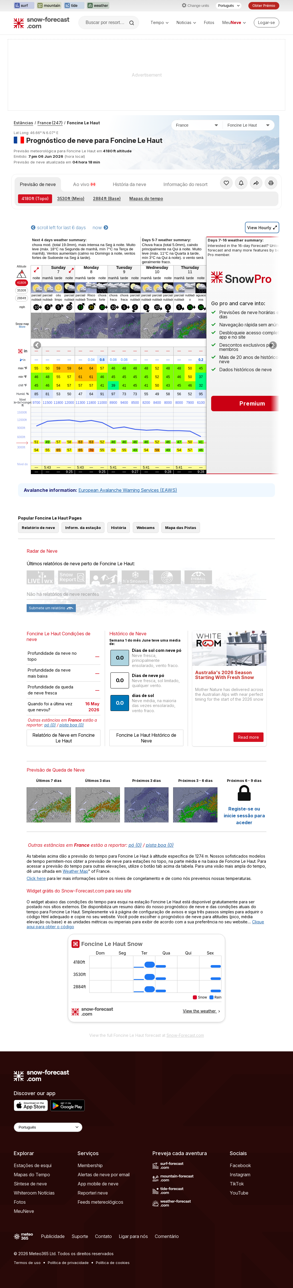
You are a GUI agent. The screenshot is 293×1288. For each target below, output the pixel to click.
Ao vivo (84, 184)
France (50, 122)
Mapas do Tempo (32, 1174)
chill (22, 385)
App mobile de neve (98, 1184)
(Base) (107, 198)
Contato (103, 1236)
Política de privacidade (68, 1262)
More (22, 326)
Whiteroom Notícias (34, 1193)
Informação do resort (185, 184)
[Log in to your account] (266, 22)
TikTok (237, 1184)
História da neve (129, 184)
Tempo (160, 22)
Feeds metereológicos (100, 1202)
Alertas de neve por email (104, 1174)
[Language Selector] (48, 1127)
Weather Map (75, 871)
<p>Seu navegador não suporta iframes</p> (146, 982)
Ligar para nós (133, 1236)
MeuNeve (24, 1211)
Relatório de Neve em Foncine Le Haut (63, 738)
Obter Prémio (263, 5)
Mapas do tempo (146, 198)
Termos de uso (27, 1262)
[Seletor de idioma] (228, 6)
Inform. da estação (83, 527)
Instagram (240, 1174)
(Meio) (70, 198)
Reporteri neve (93, 1193)
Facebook (240, 1165)
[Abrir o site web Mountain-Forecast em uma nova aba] (49, 5)
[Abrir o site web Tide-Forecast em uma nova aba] (74, 5)
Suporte (80, 1236)
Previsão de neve (38, 184)
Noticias (186, 22)
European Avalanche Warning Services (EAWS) (127, 490)
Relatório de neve (38, 527)
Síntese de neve (30, 1184)
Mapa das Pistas (180, 527)
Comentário (167, 1236)
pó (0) (50, 724)
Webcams (145, 527)
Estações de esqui (33, 1165)
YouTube (239, 1193)
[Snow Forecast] (41, 22)
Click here (36, 878)
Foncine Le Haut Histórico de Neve (146, 738)
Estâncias (23, 122)
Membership (90, 1165)
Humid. (22, 394)
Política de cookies (113, 1262)
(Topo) (35, 198)
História (118, 527)
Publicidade (53, 1236)
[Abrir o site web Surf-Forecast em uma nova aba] (24, 5)
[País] (197, 125)
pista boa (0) (72, 724)
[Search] (132, 22)
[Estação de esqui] (248, 125)
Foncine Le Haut (83, 122)
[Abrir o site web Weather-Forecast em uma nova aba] (98, 5)
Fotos (209, 22)
